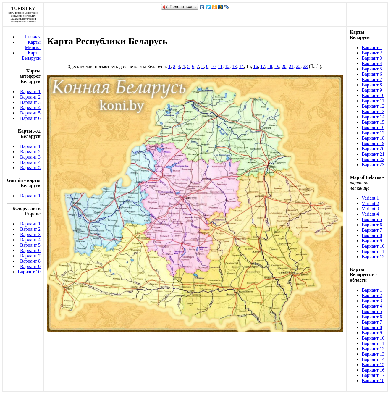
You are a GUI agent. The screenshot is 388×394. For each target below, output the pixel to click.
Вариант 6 (30, 118)
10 (213, 66)
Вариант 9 (30, 266)
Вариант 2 (30, 96)
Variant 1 (370, 198)
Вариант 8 (30, 261)
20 (284, 66)
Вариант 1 (30, 91)
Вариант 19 (373, 143)
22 (298, 66)
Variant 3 (370, 208)
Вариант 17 (373, 132)
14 (241, 66)
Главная (33, 36)
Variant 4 (370, 214)
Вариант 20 (373, 148)
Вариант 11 (373, 100)
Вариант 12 (373, 106)
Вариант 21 (373, 153)
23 (305, 66)
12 (227, 66)
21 (291, 66)
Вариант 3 (30, 102)
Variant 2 (370, 203)
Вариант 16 (373, 127)
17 (262, 66)
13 (234, 66)
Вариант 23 (373, 164)
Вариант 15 (373, 122)
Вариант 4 (30, 107)
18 (269, 66)
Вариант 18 (373, 138)
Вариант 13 (373, 111)
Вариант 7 (30, 255)
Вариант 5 (30, 112)
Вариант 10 (29, 271)
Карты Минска (33, 45)
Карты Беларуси (31, 55)
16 (255, 66)
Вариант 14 (373, 116)
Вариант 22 (373, 159)
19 (276, 66)
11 (220, 66)
